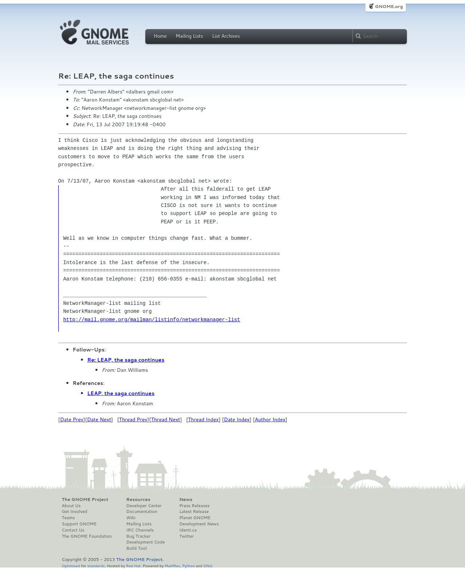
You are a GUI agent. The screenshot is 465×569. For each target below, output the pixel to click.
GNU (208, 565)
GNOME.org (389, 6)
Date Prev (71, 419)
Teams (68, 518)
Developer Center (144, 506)
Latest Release (194, 511)
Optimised (71, 565)
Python (188, 565)
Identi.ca (188, 530)
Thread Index (203, 419)
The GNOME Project (85, 499)
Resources (138, 499)
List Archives (226, 36)
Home (160, 36)
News (185, 499)
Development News (199, 524)
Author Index (270, 419)
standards (96, 565)
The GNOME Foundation (87, 536)
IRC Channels (140, 530)
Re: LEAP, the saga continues (126, 359)
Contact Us (73, 530)
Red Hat (133, 565)
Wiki (131, 518)
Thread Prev (133, 419)
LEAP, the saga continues (120, 393)
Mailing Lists (189, 36)
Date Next (99, 419)
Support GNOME (79, 524)
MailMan (172, 565)
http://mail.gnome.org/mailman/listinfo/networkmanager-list (151, 319)
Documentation (141, 511)
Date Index (237, 419)
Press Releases (194, 506)
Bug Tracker (138, 536)
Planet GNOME (194, 518)
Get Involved (74, 511)
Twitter (186, 536)
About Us (71, 506)
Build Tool (136, 548)
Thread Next (165, 419)
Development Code (145, 542)
